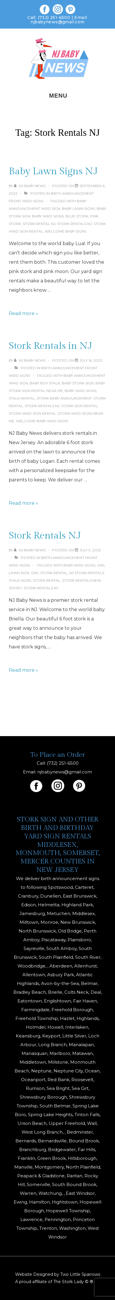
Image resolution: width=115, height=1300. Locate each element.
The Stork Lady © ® (73, 1281)
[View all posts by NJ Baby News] (30, 186)
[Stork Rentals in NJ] (90, 360)
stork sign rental (79, 406)
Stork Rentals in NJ (50, 345)
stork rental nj (39, 223)
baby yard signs (48, 216)
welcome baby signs (65, 231)
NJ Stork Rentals (86, 573)
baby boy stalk (45, 383)
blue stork (77, 216)
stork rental (46, 580)
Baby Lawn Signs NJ (53, 171)
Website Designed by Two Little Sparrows (57, 1274)
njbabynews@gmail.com (58, 21)
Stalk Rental (22, 398)
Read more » (23, 313)
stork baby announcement (64, 398)
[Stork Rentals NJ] (90, 550)
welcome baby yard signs (42, 421)
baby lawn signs (78, 208)
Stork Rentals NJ (74, 223)
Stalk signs (20, 580)
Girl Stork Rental (49, 573)
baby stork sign (78, 383)
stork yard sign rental (32, 413)
